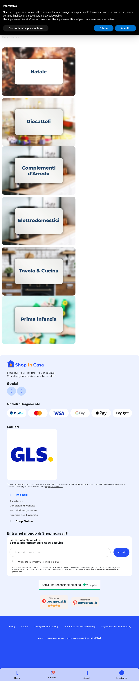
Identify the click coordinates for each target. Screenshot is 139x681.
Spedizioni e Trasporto (24, 514)
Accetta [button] (125, 28)
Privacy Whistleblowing (46, 626)
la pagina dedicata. (54, 486)
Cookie (24, 626)
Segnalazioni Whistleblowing (116, 626)
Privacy (11, 626)
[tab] (69, 494)
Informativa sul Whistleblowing (79, 626)
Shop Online (24, 521)
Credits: (85, 638)
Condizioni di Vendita (22, 505)
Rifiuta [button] (104, 28)
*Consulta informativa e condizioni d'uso (39, 562)
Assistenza (16, 500)
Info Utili (22, 495)
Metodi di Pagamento (23, 510)
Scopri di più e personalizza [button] (26, 28)
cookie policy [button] (54, 15)
